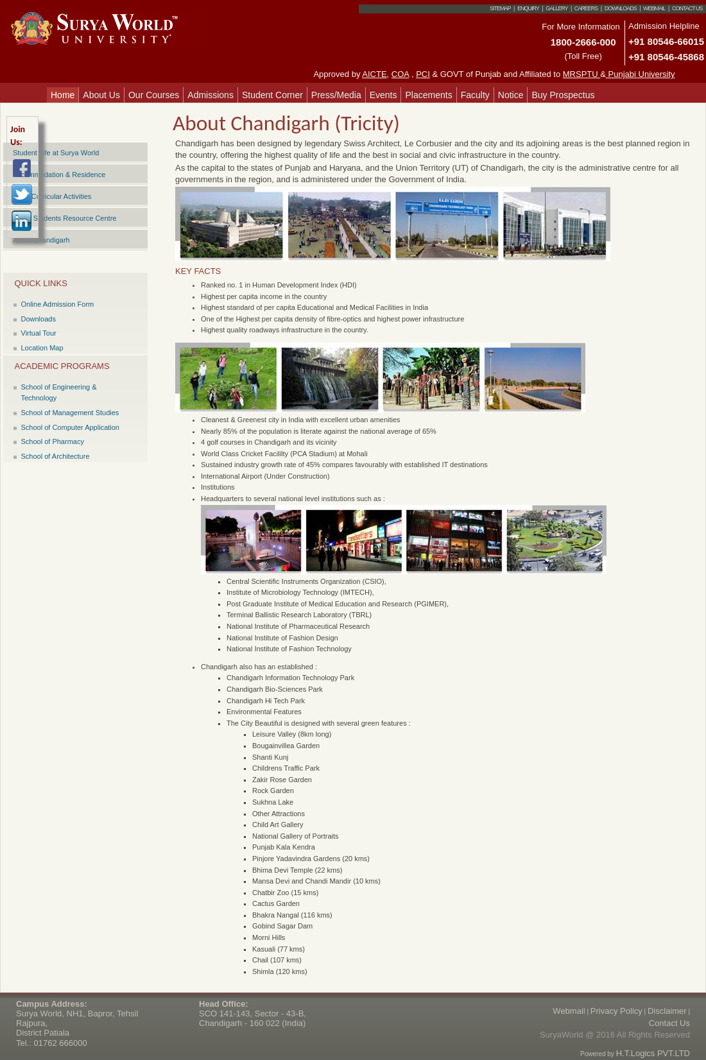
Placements (428, 95)
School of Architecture (55, 456)
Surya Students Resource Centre (64, 218)
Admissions (210, 95)
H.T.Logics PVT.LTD (653, 1053)
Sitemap (500, 8)
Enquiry (528, 8)
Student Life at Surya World (56, 153)
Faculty (475, 95)
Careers (586, 8)
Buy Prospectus (562, 95)
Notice (511, 95)
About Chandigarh (41, 240)
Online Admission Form (57, 304)
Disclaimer (667, 1011)
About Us (101, 95)
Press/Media (336, 95)
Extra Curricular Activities (52, 196)
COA (400, 74)
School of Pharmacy (52, 441)
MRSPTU (582, 74)
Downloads (621, 8)
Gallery (556, 8)
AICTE (374, 74)
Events (383, 95)
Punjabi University (640, 74)
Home (62, 95)
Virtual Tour (38, 333)
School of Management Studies (70, 412)
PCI (423, 74)
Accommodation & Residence (59, 174)
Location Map (42, 348)
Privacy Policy (616, 1011)
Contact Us (687, 8)
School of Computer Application (70, 427)
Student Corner (272, 95)
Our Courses (153, 95)
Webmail (654, 8)
